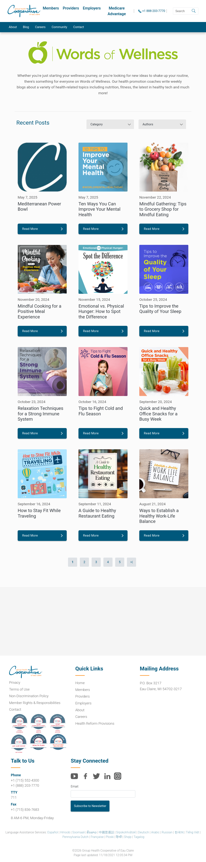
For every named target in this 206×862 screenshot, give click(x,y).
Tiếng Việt (192, 832)
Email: (75, 786)
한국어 (179, 832)
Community (59, 27)
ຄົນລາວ (92, 832)
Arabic (155, 832)
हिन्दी (119, 837)
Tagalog (139, 837)
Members (51, 8)
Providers (71, 8)
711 (14, 797)
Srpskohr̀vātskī (126, 832)
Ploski (110, 837)
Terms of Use (19, 689)
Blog (26, 27)
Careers (40, 27)
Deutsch (143, 832)
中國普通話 (106, 832)
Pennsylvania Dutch (76, 837)
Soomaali (78, 832)
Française (97, 837)
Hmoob (65, 832)
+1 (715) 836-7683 (25, 810)
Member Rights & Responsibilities (34, 703)
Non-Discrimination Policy (28, 696)
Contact (78, 27)
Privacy (14, 682)
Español (52, 832)
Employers (92, 8)
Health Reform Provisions (94, 723)
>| (131, 562)
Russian (167, 832)
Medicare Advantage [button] (117, 11)
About (13, 27)
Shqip (128, 837)
